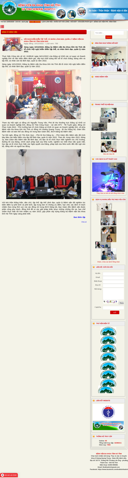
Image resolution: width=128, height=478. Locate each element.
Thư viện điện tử (102, 323)
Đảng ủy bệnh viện (9, 32)
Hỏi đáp (73, 22)
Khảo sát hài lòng (61, 22)
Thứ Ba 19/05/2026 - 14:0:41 (10, 22)
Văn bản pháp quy (85, 22)
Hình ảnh (112, 22)
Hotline (31, 22)
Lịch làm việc (47, 22)
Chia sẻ (84, 222)
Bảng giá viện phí (101, 22)
